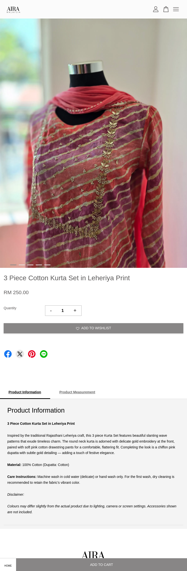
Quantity (10, 308)
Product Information (25, 392)
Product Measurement (77, 392)
